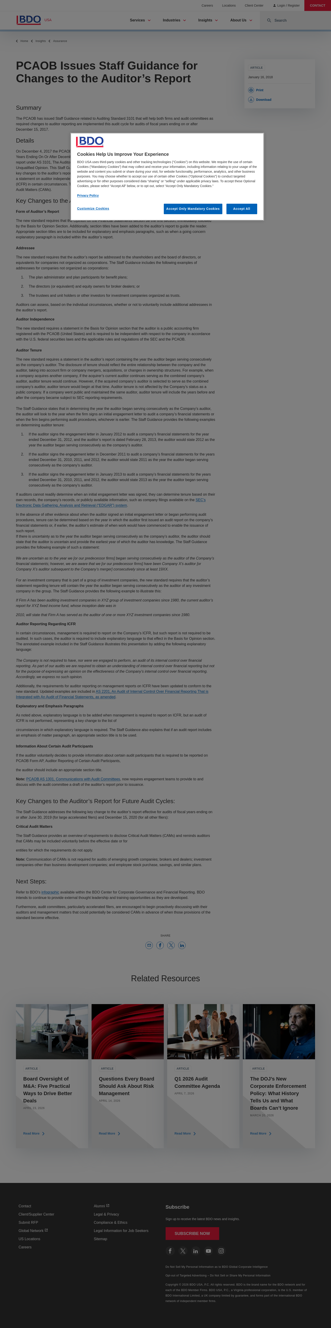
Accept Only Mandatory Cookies (193, 209)
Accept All (241, 209)
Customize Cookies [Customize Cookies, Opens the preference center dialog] (93, 208)
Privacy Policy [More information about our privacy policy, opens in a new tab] (88, 195)
